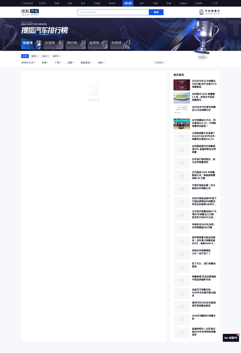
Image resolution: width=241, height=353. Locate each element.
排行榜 (127, 3)
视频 (155, 3)
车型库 (42, 3)
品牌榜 (98, 44)
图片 (142, 3)
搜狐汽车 (30, 12)
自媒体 (183, 3)
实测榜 (53, 44)
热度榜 (120, 44)
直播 (169, 3)
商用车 (112, 3)
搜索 (156, 12)
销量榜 (31, 44)
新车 (83, 3)
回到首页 (27, 3)
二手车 (214, 3)
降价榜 (76, 44)
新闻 (70, 3)
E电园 (97, 3)
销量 (56, 3)
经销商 (198, 3)
